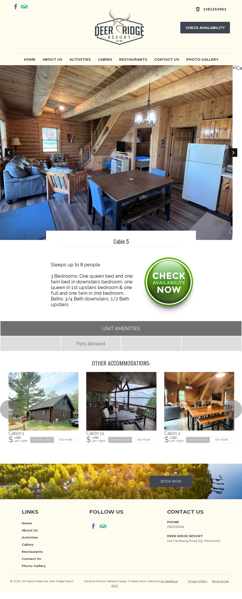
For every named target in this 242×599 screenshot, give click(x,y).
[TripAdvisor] (24, 6)
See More (65, 447)
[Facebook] (16, 6)
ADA (114, 592)
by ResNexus (169, 588)
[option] (121, 156)
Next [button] (233, 156)
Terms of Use (220, 588)
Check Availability (205, 27)
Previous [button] (9, 156)
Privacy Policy (197, 588)
